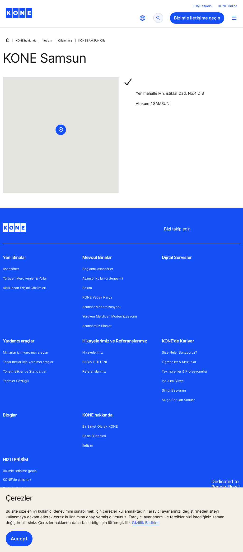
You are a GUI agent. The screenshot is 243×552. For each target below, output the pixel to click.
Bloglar (10, 414)
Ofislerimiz (65, 40)
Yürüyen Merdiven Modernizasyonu (109, 316)
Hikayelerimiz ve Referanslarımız (114, 340)
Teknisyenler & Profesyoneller (184, 371)
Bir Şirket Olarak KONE (100, 426)
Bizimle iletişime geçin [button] (197, 17)
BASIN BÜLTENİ (94, 362)
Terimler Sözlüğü (16, 381)
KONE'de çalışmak (17, 479)
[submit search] (158, 18)
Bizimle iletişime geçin (20, 471)
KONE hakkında (26, 40)
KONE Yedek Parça (97, 297)
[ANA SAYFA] (7, 40)
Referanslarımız (94, 371)
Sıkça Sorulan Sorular (178, 400)
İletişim (47, 40)
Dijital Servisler (177, 257)
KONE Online (227, 6)
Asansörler (11, 269)
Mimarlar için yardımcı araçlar (25, 352)
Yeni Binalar (14, 257)
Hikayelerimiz (92, 352)
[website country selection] (142, 18)
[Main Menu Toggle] (234, 17)
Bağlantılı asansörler (97, 269)
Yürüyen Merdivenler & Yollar (25, 278)
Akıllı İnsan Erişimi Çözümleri (24, 288)
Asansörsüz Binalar (97, 326)
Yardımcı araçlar (18, 340)
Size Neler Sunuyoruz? (179, 352)
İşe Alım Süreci (173, 381)
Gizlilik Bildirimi (145, 522)
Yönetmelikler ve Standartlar (25, 371)
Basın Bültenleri (94, 436)
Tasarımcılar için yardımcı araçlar (28, 362)
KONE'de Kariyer (178, 340)
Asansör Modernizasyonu (101, 307)
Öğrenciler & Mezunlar (179, 362)
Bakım (87, 288)
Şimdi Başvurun (174, 390)
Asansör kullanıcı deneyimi (102, 278)
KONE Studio (202, 6)
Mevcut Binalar (97, 257)
